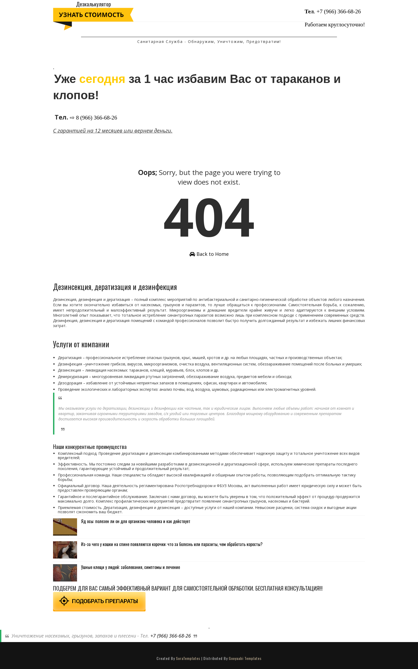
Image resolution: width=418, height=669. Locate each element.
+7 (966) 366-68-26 (339, 11)
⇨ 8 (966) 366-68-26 (93, 117)
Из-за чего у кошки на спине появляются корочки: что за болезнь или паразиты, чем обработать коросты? (172, 544)
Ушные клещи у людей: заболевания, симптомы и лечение (130, 567)
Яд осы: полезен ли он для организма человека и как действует (135, 521)
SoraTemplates (188, 658)
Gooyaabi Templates (245, 658)
